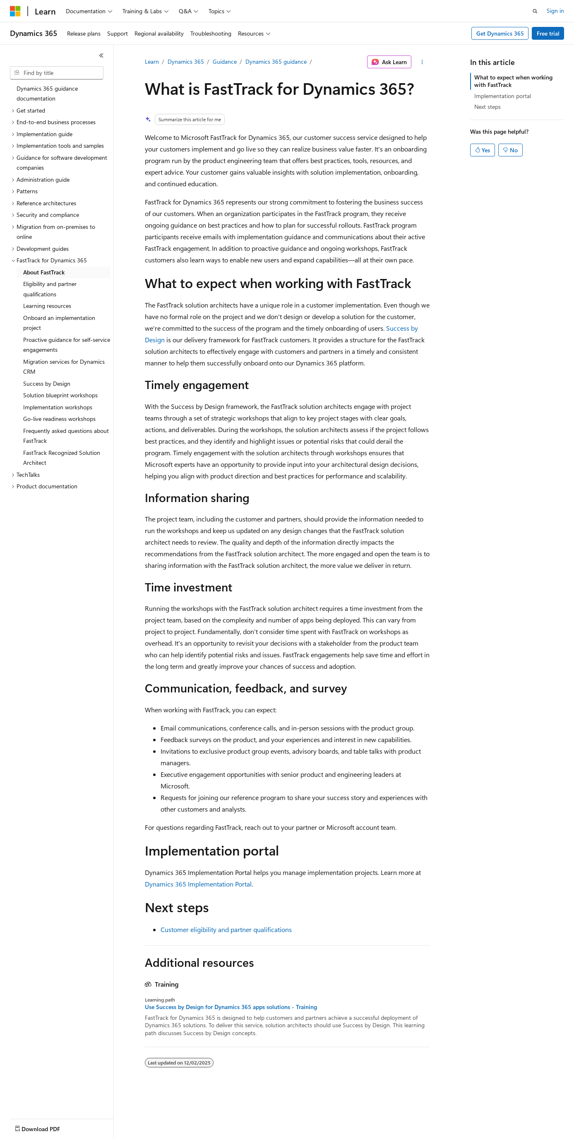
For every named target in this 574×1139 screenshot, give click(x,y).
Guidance (225, 61)
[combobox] (56, 72)
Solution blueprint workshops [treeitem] (60, 395)
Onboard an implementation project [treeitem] (59, 323)
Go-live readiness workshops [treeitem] (59, 419)
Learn (152, 61)
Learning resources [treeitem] (47, 306)
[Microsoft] (15, 11)
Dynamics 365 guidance (276, 61)
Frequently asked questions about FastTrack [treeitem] (66, 436)
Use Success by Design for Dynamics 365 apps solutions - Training (231, 1007)
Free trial (548, 33)
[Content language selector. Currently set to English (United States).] (48, 1127)
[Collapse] (101, 55)
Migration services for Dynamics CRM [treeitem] (64, 367)
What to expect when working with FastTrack (513, 81)
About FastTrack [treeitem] (44, 272)
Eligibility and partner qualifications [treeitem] (50, 289)
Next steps (487, 107)
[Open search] (535, 11)
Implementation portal (502, 96)
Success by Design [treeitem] (46, 383)
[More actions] (422, 62)
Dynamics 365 (186, 61)
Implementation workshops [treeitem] (57, 407)
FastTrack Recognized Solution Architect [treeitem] (61, 458)
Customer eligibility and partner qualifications (226, 929)
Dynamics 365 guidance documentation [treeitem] (47, 93)
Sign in (555, 10)
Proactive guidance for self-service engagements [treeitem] (66, 345)
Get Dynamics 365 (500, 33)
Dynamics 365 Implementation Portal (198, 883)
